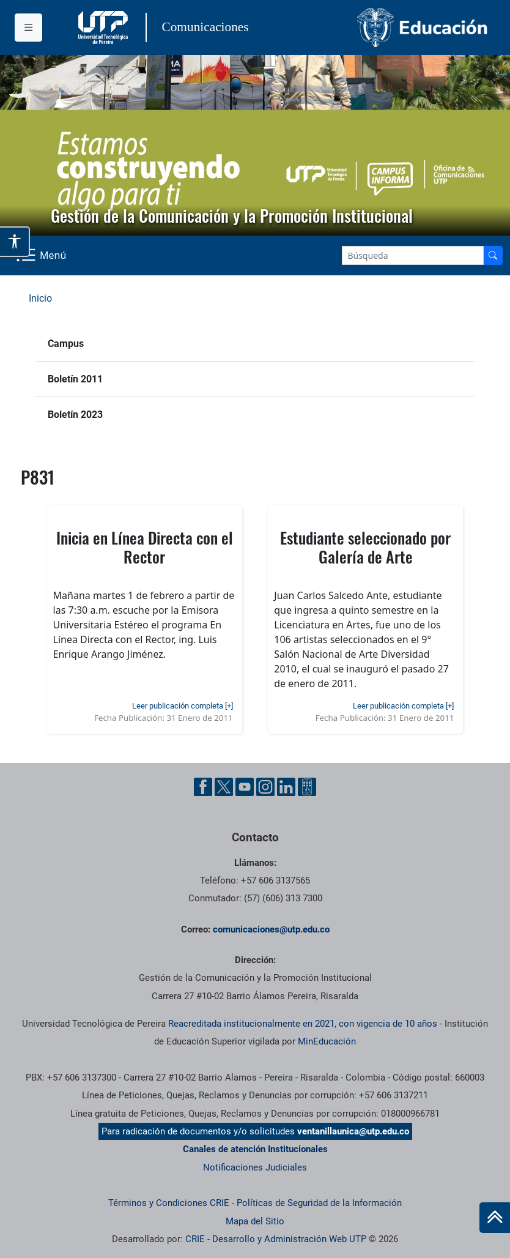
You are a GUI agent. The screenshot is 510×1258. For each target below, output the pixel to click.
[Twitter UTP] (224, 787)
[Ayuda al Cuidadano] (307, 787)
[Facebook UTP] (203, 787)
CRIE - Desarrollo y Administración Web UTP (275, 1239)
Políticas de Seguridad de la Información (319, 1202)
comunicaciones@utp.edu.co (271, 929)
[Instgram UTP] (265, 787)
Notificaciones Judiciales (255, 1167)
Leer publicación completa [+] (182, 705)
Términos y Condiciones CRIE (168, 1202)
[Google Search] (413, 255)
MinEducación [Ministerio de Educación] (327, 1041)
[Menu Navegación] (42, 256)
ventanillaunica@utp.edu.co (353, 1131)
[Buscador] (493, 255)
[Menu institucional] (28, 27)
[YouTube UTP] (244, 787)
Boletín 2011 (75, 379)
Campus (66, 343)
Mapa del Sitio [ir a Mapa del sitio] (255, 1221)
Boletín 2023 (75, 414)
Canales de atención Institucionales (255, 1149)
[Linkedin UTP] (286, 787)
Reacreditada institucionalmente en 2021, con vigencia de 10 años (302, 1023)
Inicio (40, 298)
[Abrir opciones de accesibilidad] (15, 241)
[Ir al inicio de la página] (494, 1217)
